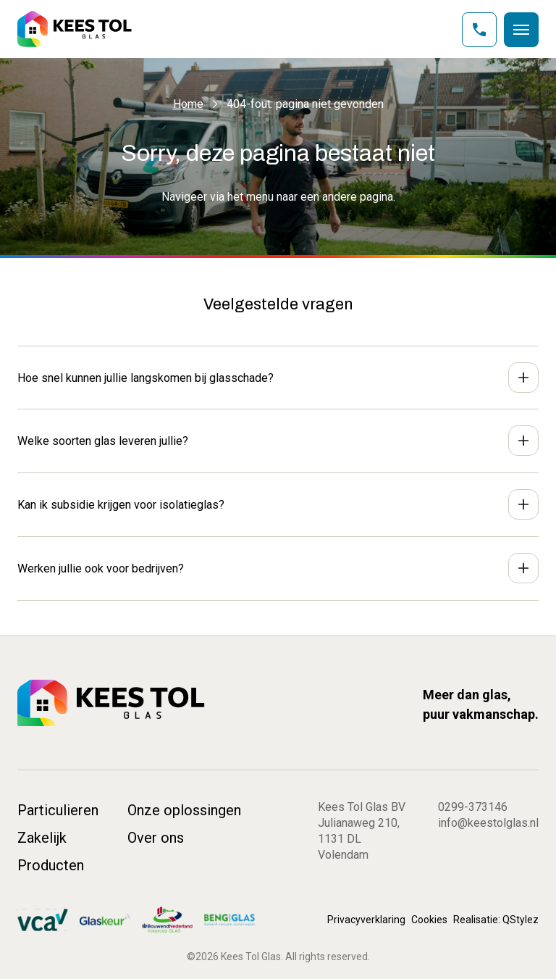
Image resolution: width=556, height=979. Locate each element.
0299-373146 (472, 807)
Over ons (155, 837)
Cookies (429, 919)
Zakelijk (42, 837)
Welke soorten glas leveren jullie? (102, 441)
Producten (50, 865)
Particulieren (57, 810)
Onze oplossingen (184, 810)
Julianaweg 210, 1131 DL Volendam (359, 839)
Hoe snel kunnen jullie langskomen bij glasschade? (145, 378)
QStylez (520, 919)
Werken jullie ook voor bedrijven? (100, 568)
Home (188, 104)
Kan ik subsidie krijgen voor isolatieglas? (120, 505)
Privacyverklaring (366, 919)
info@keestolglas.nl (488, 823)
